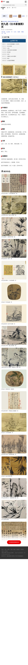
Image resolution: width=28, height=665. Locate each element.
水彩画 (22, 655)
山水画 (8, 31)
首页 (2, 655)
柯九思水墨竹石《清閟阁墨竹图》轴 (9, 585)
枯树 (19, 31)
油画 (11, 655)
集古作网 (5, 21)
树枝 (23, 31)
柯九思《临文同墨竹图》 (7, 557)
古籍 (8, 7)
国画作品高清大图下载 (13, 21)
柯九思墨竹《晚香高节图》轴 (8, 249)
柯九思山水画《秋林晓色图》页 (8, 529)
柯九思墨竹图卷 (5, 613)
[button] (26, 77)
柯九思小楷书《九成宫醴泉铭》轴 (9, 193)
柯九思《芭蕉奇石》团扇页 (7, 445)
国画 (7, 2)
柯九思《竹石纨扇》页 (6, 333)
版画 (14, 655)
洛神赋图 (13, 16)
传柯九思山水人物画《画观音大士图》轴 (10, 417)
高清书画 (3, 8)
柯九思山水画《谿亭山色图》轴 (8, 221)
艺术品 (14, 7)
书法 (5, 655)
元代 (15, 31)
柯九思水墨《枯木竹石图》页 (8, 361)
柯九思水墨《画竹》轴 (6, 277)
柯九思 (3, 31)
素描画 (18, 655)
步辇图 (21, 16)
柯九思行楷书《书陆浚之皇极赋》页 (9, 473)
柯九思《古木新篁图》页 (7, 501)
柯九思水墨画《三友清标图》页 (8, 305)
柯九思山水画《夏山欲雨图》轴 (8, 389)
